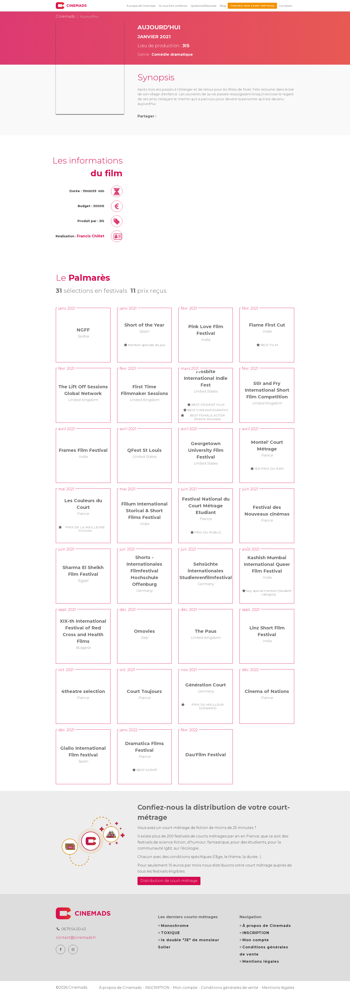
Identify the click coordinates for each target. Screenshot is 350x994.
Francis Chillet (90, 236)
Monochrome (175, 926)
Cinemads (65, 16)
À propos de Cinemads (141, 5)
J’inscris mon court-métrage (252, 5)
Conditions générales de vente (229, 988)
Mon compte (255, 940)
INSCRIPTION (255, 933)
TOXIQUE (170, 933)
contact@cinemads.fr (76, 937)
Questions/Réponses (203, 5)
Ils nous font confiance (173, 5)
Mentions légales (260, 961)
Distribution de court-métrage (169, 881)
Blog (223, 5)
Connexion (285, 5)
